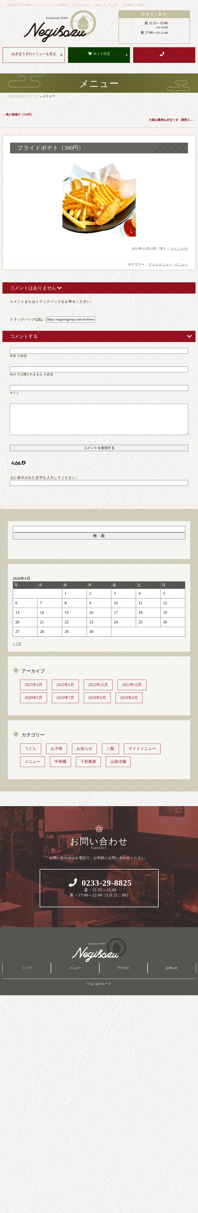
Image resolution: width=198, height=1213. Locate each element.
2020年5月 (33, 698)
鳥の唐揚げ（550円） (20, 114)
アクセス (123, 968)
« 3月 (17, 644)
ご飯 (110, 748)
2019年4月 (129, 698)
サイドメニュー (160, 264)
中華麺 (60, 761)
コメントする (24, 336)
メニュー (181, 264)
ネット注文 (101, 54)
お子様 (56, 748)
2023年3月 (65, 685)
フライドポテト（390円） (50, 148)
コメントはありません (33, 287)
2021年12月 (132, 685)
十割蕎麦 (88, 761)
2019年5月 (97, 698)
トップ (27, 968)
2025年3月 (33, 685)
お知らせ (84, 748)
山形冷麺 (118, 761)
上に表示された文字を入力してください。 (45, 478)
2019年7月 (65, 698)
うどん (30, 748)
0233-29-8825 (100, 888)
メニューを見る (34, 54)
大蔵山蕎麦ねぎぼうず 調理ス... (170, 120)
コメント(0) (179, 248)
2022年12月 (98, 685)
